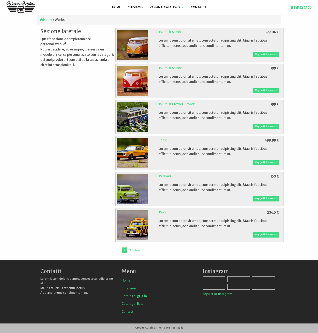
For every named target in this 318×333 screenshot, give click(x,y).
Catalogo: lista (132, 304)
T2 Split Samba (170, 32)
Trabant (164, 176)
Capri (163, 140)
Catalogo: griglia (134, 296)
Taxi (162, 212)
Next (138, 250)
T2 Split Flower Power (176, 104)
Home (116, 7)
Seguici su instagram (217, 294)
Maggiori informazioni (266, 54)
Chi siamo (135, 7)
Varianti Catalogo (165, 7)
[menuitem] (116, 7)
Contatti (198, 7)
